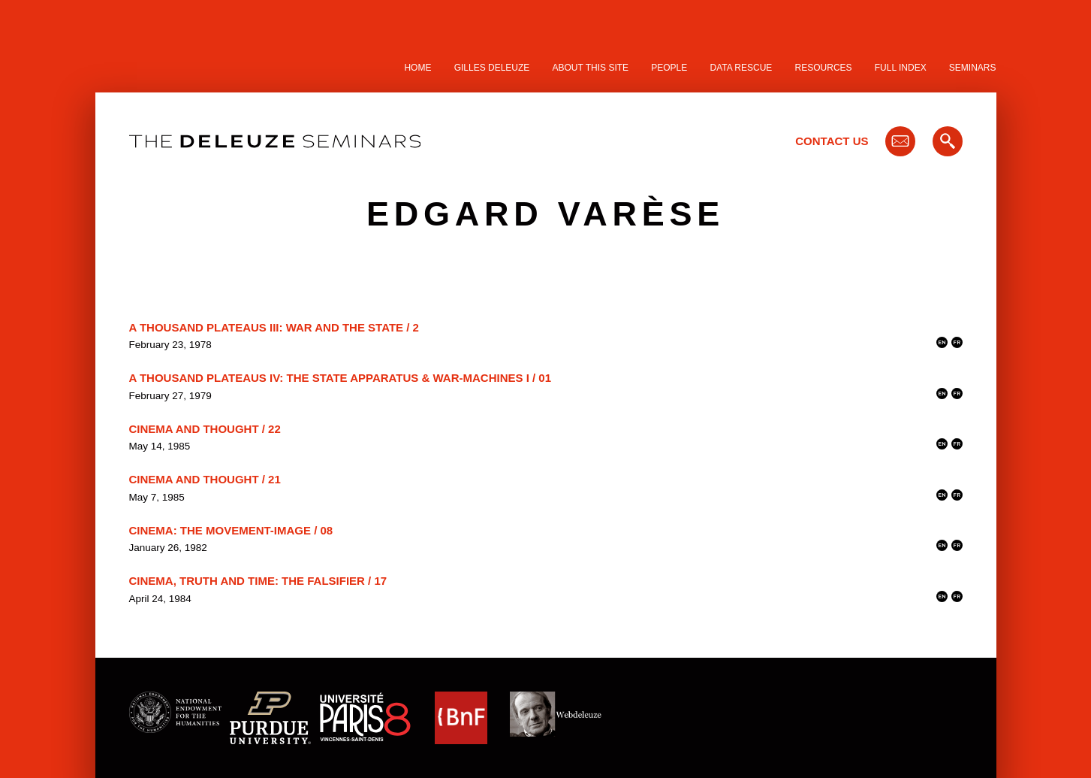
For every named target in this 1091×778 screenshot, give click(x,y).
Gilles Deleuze (492, 67)
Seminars (972, 67)
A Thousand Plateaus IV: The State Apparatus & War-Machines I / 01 (340, 377)
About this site (591, 67)
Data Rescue (741, 67)
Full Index (901, 67)
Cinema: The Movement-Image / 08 (231, 530)
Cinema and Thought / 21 (205, 479)
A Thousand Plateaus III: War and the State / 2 (274, 327)
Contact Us (831, 141)
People (669, 67)
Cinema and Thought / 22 (205, 428)
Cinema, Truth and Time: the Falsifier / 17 (258, 580)
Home (417, 67)
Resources (823, 67)
